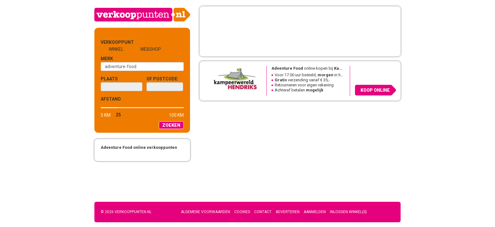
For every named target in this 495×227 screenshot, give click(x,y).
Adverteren (288, 212)
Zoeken (171, 125)
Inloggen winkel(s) (348, 212)
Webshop (150, 49)
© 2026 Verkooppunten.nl (126, 212)
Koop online (375, 90)
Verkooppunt (111, 42)
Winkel (116, 49)
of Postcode (161, 78)
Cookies (242, 212)
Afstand (111, 99)
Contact (262, 212)
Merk (107, 58)
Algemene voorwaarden (205, 212)
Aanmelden (315, 212)
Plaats (109, 78)
